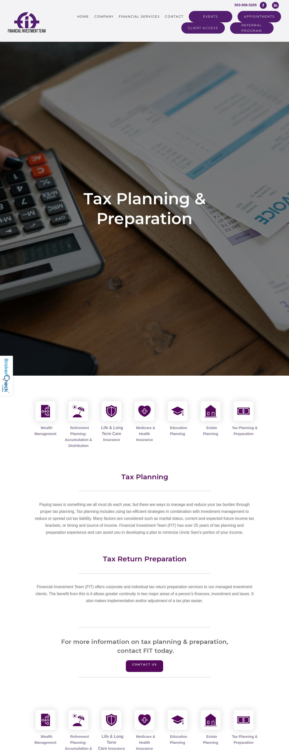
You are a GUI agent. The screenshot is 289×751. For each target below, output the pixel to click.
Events (210, 16)
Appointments (259, 16)
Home (83, 16)
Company (104, 16)
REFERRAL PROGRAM (251, 27)
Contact (174, 16)
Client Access (203, 28)
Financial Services (139, 16)
